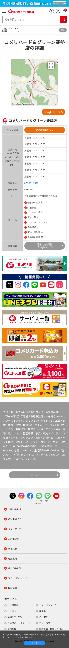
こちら (18, 637)
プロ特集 (11, 629)
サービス (12, 220)
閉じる (34, 475)
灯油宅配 (43, 617)
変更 (63, 30)
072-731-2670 (31, 183)
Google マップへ (53, 112)
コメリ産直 (12, 605)
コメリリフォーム (48, 605)
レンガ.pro (12, 611)
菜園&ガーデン (14, 617)
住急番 (42, 611)
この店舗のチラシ (44, 130)
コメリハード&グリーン (19, 623)
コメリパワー (45, 623)
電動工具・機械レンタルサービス (51, 630)
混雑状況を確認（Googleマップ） (44, 246)
